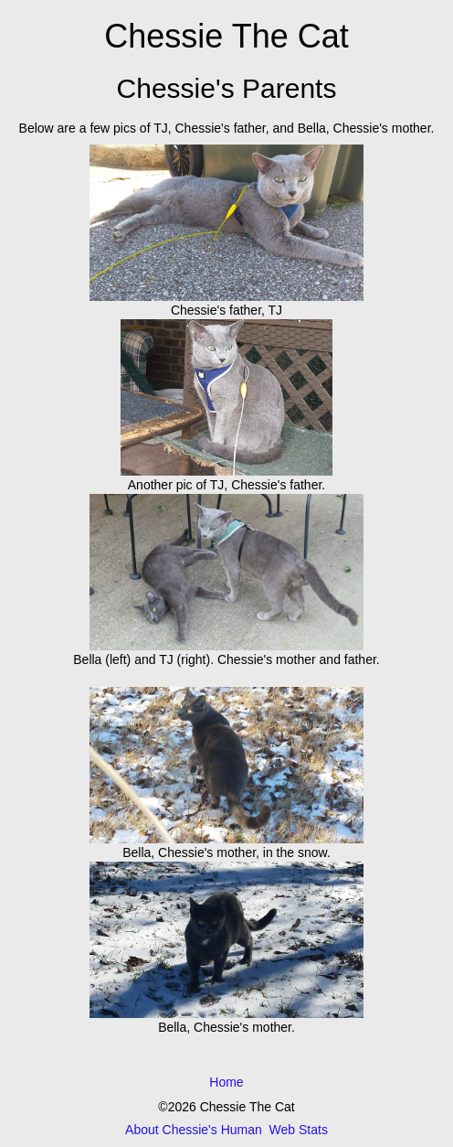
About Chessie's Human (193, 1129)
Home (226, 1082)
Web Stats (298, 1129)
